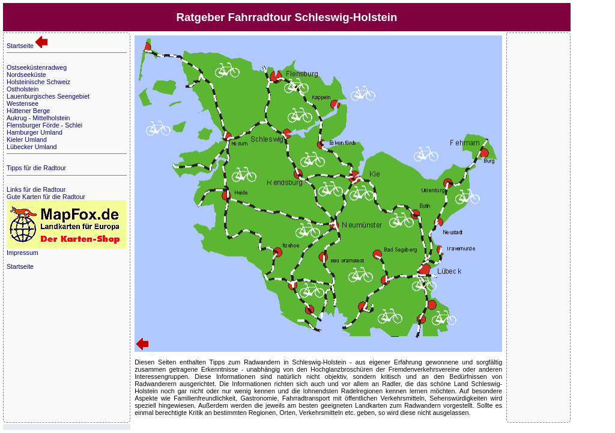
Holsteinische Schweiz (38, 81)
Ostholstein (22, 89)
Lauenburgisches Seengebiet (48, 96)
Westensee (22, 103)
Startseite (27, 45)
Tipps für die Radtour (36, 167)
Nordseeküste (26, 74)
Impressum (22, 252)
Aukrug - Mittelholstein (38, 117)
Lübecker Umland (32, 146)
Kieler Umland (27, 139)
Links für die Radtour (36, 189)
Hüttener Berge (28, 110)
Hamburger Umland (34, 132)
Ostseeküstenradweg (37, 67)
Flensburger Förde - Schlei (44, 125)
